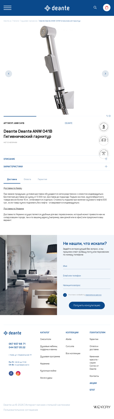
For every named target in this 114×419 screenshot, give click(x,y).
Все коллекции (73, 353)
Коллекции (72, 332)
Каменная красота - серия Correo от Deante (94, 362)
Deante (68, 123)
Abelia (68, 339)
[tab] (12, 180)
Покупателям (97, 332)
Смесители (45, 339)
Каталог (45, 332)
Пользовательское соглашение (21, 409)
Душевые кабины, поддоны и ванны (49, 348)
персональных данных (94, 295)
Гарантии (94, 339)
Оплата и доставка (94, 348)
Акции (93, 383)
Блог (92, 390)
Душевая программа (50, 356)
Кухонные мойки (48, 371)
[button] (8, 73)
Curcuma (70, 346)
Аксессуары (46, 378)
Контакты (94, 376)
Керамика (44, 363)
